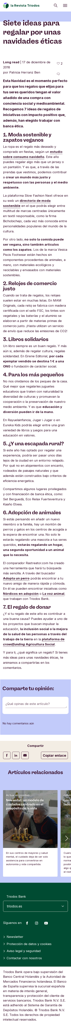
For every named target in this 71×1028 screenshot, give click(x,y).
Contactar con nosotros (22, 958)
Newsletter (13, 937)
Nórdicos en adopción (21, 594)
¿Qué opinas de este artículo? (27, 704)
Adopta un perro (16, 578)
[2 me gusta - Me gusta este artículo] (59, 63)
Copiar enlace (54, 755)
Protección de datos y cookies (27, 944)
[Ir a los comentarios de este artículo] (58, 74)
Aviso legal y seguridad (22, 951)
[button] (66, 838)
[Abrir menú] (65, 5)
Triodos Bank (16, 896)
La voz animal (53, 594)
